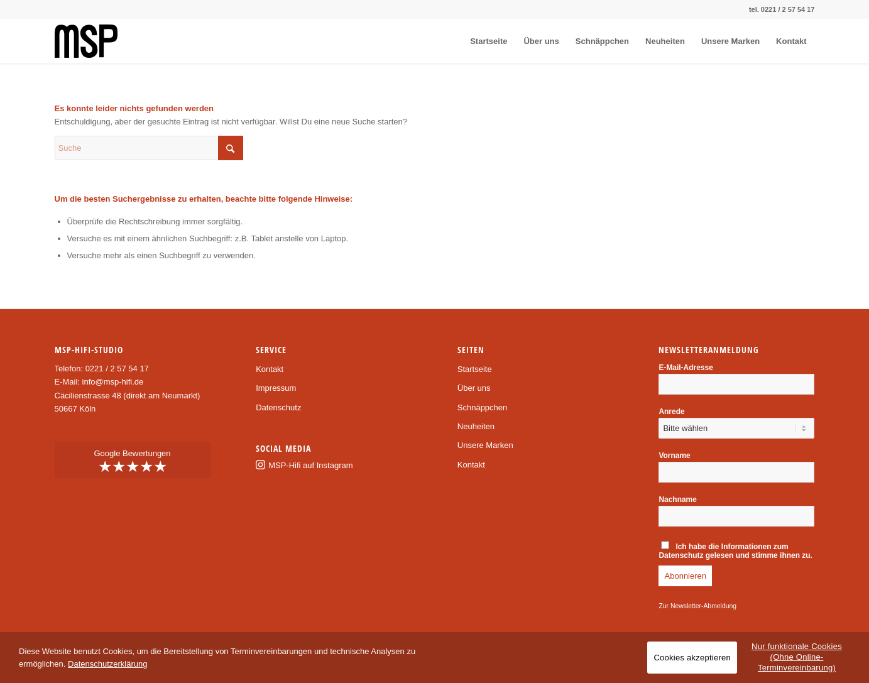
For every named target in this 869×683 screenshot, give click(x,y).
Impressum (276, 388)
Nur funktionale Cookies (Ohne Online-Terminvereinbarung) (796, 657)
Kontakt (269, 369)
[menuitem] (488, 41)
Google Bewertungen (132, 462)
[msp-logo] (86, 41)
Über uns (474, 388)
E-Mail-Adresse (686, 367)
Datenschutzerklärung (107, 664)
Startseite (474, 369)
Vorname (674, 455)
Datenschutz (278, 407)
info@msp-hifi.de (113, 381)
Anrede (671, 411)
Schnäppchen (482, 407)
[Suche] (149, 148)
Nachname (677, 499)
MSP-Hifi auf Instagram (310, 465)
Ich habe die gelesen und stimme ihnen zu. (735, 550)
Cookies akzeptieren (692, 657)
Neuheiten (476, 426)
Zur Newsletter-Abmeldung (697, 606)
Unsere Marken (485, 445)
